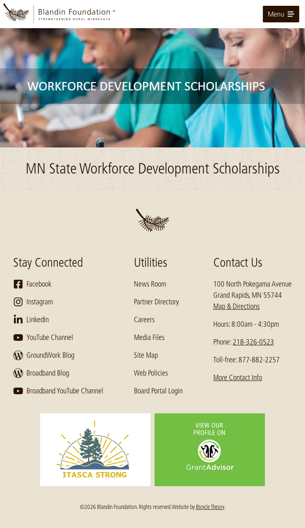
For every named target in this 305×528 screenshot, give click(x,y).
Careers (144, 319)
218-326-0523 (253, 342)
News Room (150, 284)
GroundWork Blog (43, 355)
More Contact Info (237, 377)
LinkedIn (31, 320)
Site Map (146, 355)
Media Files (149, 337)
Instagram (33, 302)
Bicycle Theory (210, 507)
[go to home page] (152, 14)
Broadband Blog (41, 373)
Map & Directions (236, 306)
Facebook (32, 284)
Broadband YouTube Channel (58, 391)
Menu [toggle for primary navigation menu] (281, 14)
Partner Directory (156, 301)
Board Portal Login (158, 390)
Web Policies (151, 373)
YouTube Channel (43, 337)
